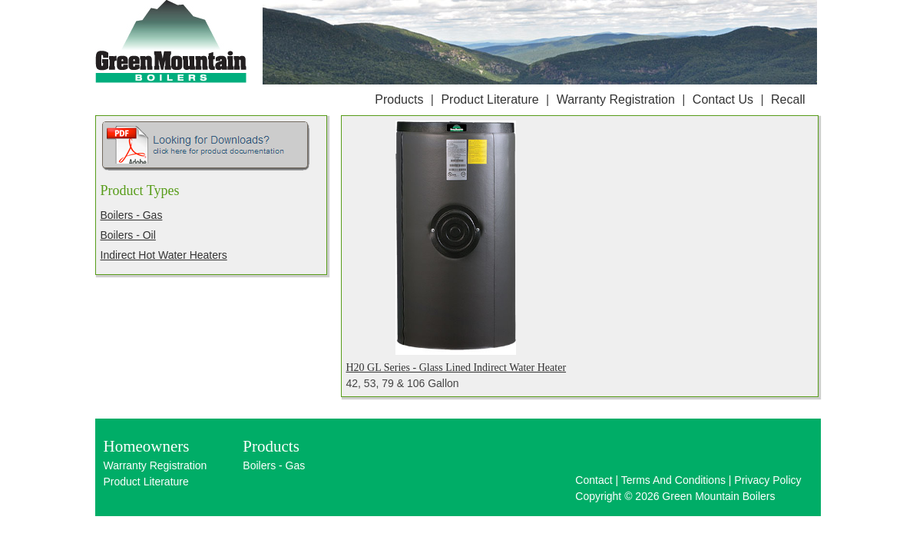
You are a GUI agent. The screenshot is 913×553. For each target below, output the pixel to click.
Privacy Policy (767, 480)
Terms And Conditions (673, 480)
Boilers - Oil (128, 235)
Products (399, 99)
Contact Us (723, 99)
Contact (593, 480)
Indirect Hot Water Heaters (164, 255)
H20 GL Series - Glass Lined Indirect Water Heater (456, 367)
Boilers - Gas (132, 215)
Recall (788, 99)
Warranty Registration (616, 99)
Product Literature (489, 99)
